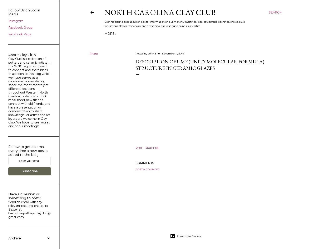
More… (110, 34)
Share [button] (94, 54)
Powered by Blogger (185, 236)
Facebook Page (19, 34)
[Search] (275, 12)
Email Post (152, 147)
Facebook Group (20, 28)
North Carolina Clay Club (160, 12)
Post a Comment (147, 169)
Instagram (15, 21)
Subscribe (29, 171)
